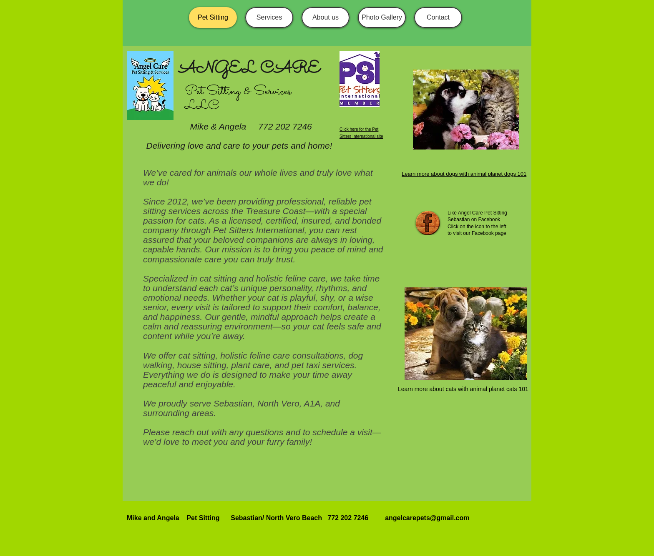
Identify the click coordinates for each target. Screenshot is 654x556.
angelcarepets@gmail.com (427, 517)
